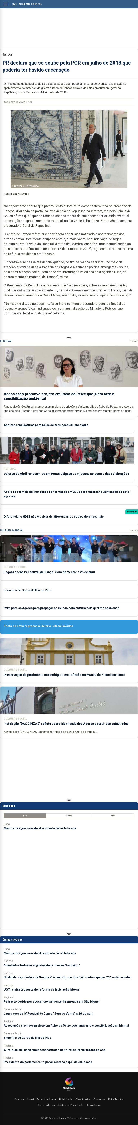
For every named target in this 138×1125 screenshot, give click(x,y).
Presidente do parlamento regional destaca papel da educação (48, 1062)
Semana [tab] (69, 816)
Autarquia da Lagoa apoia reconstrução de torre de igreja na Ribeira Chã (54, 1050)
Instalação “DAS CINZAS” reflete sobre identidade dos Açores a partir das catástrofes (66, 723)
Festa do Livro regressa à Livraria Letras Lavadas (38, 626)
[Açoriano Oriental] (69, 1091)
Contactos (99, 1099)
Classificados (82, 1099)
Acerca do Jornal (24, 1099)
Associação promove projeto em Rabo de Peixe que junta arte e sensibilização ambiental (66, 1025)
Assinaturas (93, 1105)
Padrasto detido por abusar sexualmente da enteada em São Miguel (51, 1001)
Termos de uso (46, 1105)
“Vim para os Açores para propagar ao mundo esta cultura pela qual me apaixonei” (61, 608)
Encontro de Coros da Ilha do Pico (27, 590)
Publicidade (65, 1099)
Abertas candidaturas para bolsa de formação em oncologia (46, 424)
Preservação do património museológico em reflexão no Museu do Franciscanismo (64, 675)
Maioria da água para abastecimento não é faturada (40, 828)
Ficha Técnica (115, 1099)
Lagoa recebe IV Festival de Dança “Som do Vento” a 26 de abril (49, 572)
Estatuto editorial (46, 1099)
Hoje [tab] (25, 816)
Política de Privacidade (70, 1105)
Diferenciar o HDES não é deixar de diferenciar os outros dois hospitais (54, 516)
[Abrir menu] (5, 4)
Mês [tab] (113, 816)
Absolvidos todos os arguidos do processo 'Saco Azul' (42, 965)
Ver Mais (134, 341)
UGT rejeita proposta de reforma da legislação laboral (41, 989)
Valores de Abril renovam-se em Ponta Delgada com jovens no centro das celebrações (66, 473)
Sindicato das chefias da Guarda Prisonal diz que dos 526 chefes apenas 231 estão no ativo (68, 977)
